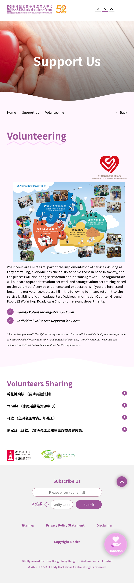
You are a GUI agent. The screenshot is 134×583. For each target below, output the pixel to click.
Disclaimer (104, 525)
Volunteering (54, 112)
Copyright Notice (67, 541)
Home (11, 112)
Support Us (30, 112)
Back (123, 112)
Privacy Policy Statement (65, 525)
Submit (89, 504)
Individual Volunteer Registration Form (48, 320)
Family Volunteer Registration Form (45, 312)
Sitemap (27, 525)
